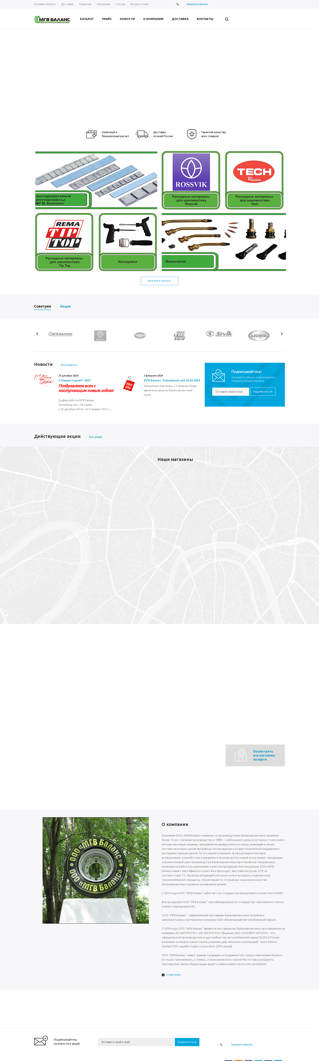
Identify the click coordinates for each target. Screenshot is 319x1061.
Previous (37, 334)
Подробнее (174, 975)
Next (281, 334)
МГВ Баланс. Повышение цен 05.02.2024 (172, 380)
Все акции (95, 436)
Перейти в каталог (159, 281)
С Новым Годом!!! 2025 (74, 380)
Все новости (69, 364)
